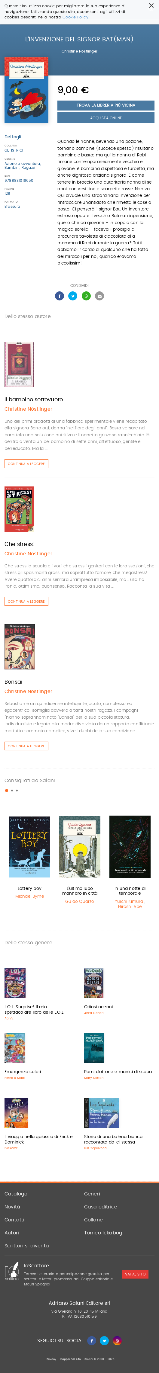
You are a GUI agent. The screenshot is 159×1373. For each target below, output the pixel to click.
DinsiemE (11, 1148)
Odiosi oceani (98, 1007)
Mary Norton (93, 1077)
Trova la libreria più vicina (106, 105)
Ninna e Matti (15, 1077)
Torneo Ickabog (103, 1232)
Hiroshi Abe (130, 907)
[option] (29, 857)
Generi (92, 1194)
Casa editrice (101, 1207)
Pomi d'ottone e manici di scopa (118, 1072)
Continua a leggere (26, 464)
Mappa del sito (70, 1359)
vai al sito (135, 1274)
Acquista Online (106, 118)
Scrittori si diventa (27, 1245)
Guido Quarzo (79, 902)
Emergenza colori (23, 1072)
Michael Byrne (29, 896)
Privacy (51, 1359)
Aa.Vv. (9, 1018)
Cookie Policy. (76, 17)
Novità (12, 1207)
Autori (12, 1232)
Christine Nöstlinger (79, 51)
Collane (93, 1219)
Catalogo (16, 1194)
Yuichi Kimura (129, 902)
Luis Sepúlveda (95, 1148)
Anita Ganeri (93, 1013)
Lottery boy (29, 889)
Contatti (15, 1219)
